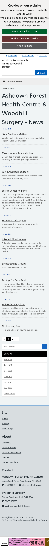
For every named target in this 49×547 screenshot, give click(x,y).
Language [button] (11, 55)
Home (4, 88)
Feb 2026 (8, 359)
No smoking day (11, 326)
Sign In (5, 418)
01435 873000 (9, 501)
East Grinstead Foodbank (15, 171)
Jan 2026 (8, 365)
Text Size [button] (42, 55)
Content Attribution (11, 462)
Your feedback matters (14, 134)
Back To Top (7, 428)
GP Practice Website (11, 520)
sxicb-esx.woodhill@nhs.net (16, 506)
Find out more (24, 45)
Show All (8, 354)
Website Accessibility (11, 452)
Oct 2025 (8, 382)
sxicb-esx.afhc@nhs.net (30, 485)
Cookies (5, 457)
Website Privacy (9, 447)
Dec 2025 (8, 371)
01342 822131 (26, 55)
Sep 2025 (8, 388)
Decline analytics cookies (24, 38)
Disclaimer (6, 442)
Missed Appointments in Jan (17, 153)
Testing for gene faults (14, 280)
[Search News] (22, 346)
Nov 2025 (8, 376)
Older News (9, 393)
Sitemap (5, 423)
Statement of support (14, 220)
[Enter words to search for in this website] (18, 72)
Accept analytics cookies (24, 31)
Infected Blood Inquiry (14, 239)
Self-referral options (13, 304)
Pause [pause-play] (4, 543)
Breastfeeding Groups (14, 263)
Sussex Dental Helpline (14, 190)
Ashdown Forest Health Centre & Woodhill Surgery (15, 63)
